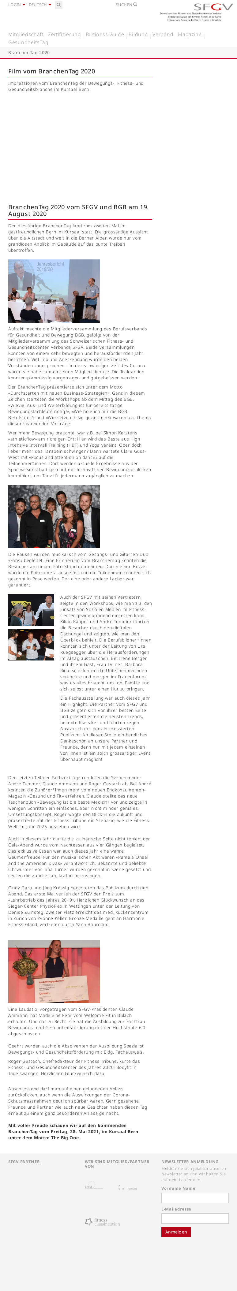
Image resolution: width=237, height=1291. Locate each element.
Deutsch (40, 4)
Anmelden (176, 1232)
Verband (162, 34)
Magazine (190, 34)
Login (16, 4)
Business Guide (105, 34)
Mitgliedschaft (25, 34)
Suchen (126, 4)
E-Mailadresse (176, 1209)
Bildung (138, 34)
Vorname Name (178, 1188)
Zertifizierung (64, 34)
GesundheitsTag (28, 42)
